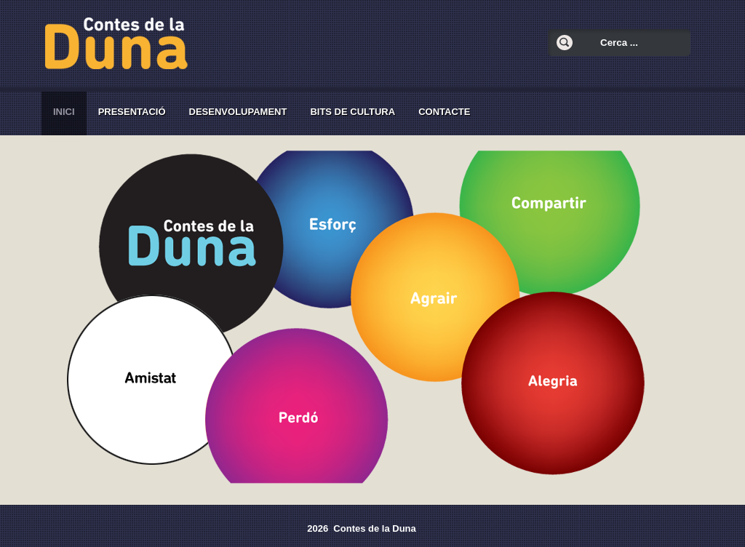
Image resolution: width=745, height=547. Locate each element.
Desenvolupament (238, 111)
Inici (64, 111)
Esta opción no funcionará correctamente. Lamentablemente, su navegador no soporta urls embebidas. (369, 316)
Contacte (444, 111)
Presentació (132, 111)
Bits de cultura (352, 111)
